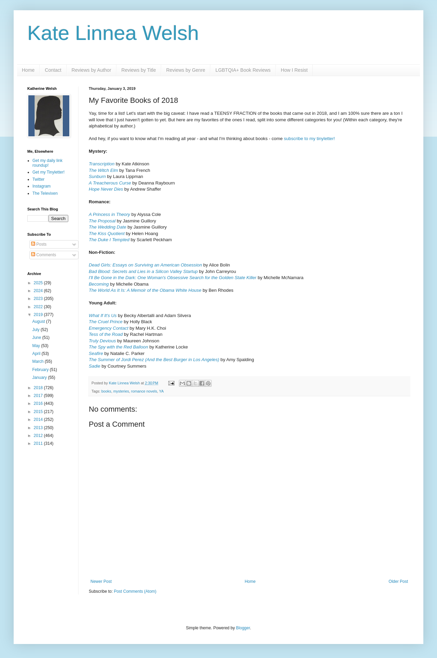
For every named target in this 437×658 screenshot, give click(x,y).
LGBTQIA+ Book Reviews (242, 70)
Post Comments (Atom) (135, 591)
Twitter (38, 179)
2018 (39, 387)
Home (28, 70)
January (40, 377)
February (41, 369)
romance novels (144, 391)
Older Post (398, 581)
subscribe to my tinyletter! (309, 138)
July (36, 329)
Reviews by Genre (185, 70)
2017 (39, 395)
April (36, 353)
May (36, 345)
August (39, 321)
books (106, 391)
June (37, 337)
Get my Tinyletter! (48, 172)
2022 (39, 306)
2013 (39, 427)
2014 (39, 419)
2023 (39, 298)
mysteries (121, 391)
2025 (39, 282)
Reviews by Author (91, 70)
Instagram (41, 186)
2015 (39, 411)
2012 (39, 435)
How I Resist (294, 70)
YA (161, 391)
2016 (39, 403)
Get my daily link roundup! (47, 163)
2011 (39, 443)
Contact (53, 70)
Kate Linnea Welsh (113, 33)
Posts (38, 244)
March (38, 361)
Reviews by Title (139, 70)
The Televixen (45, 193)
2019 (39, 314)
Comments (43, 254)
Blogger (243, 628)
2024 (39, 290)
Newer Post (101, 581)
